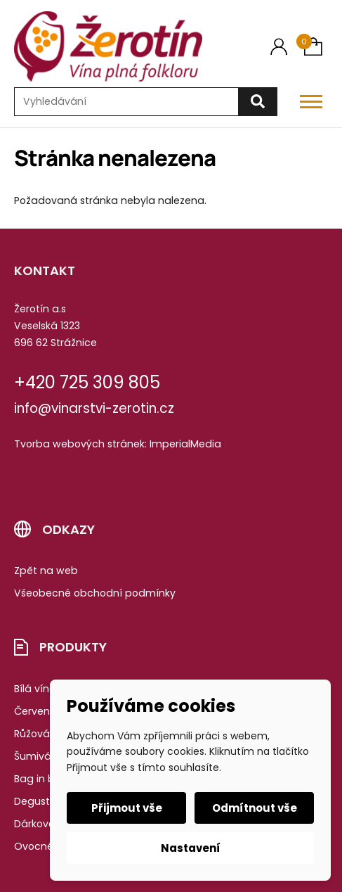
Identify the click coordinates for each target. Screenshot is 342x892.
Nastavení (191, 848)
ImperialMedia (185, 444)
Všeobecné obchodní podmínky (95, 593)
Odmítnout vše (254, 808)
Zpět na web (46, 570)
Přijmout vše (126, 808)
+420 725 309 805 (87, 382)
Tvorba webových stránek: (80, 444)
